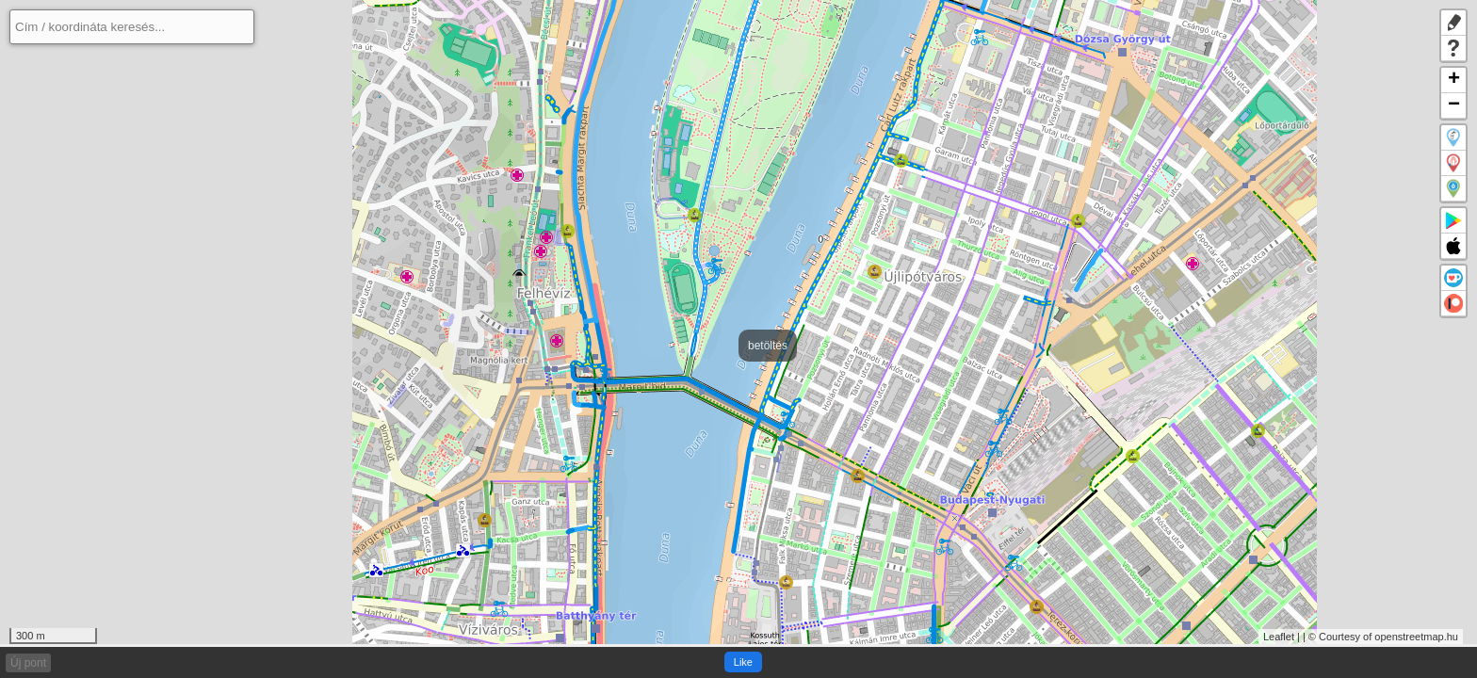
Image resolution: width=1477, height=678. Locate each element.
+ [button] (1454, 80)
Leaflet (1278, 636)
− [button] (1454, 106)
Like (743, 662)
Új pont (28, 663)
